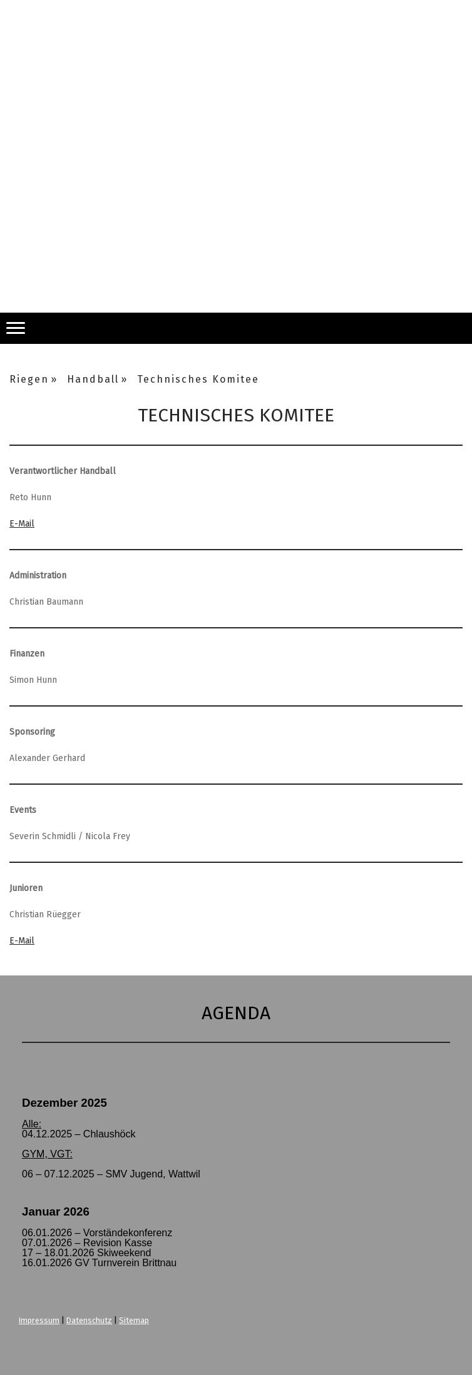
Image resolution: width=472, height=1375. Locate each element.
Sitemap (134, 1320)
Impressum (39, 1320)
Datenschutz (89, 1320)
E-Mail (21, 523)
